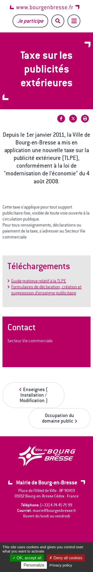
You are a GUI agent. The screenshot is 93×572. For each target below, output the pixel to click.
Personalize (34, 565)
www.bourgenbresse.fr (44, 8)
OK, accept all (26, 558)
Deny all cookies (65, 558)
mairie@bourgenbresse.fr (54, 510)
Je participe (30, 20)
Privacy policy (60, 565)
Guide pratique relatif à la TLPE (38, 281)
